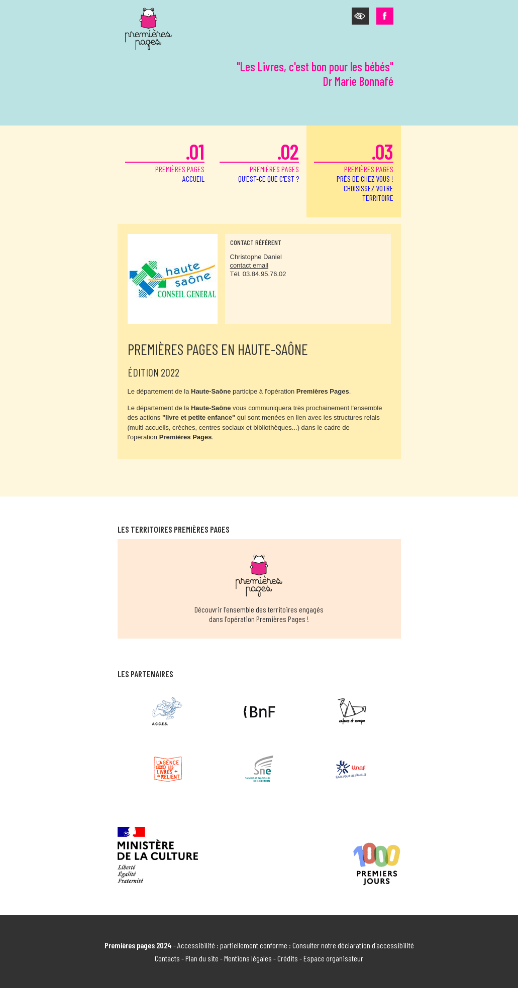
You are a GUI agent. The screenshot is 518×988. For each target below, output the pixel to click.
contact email (249, 265)
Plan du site (202, 958)
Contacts (167, 958)
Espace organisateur (333, 958)
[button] (360, 16)
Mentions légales (248, 958)
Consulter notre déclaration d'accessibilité (353, 945)
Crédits (287, 958)
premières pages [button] (353, 170)
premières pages (164, 161)
